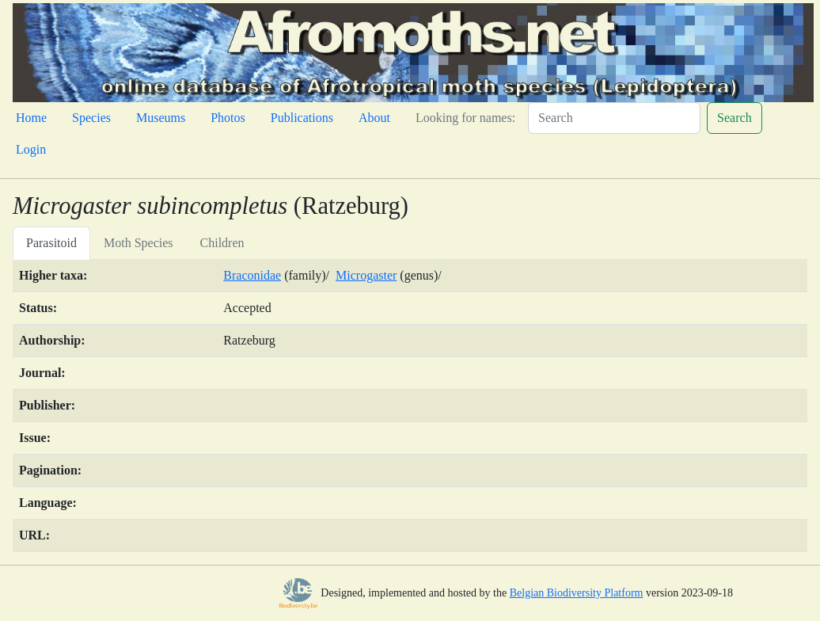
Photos (228, 117)
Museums (160, 117)
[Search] (614, 118)
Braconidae (252, 275)
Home (31, 117)
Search (734, 117)
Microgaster (366, 275)
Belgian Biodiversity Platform (576, 593)
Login (31, 149)
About (374, 117)
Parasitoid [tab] (51, 243)
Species (91, 117)
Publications (302, 117)
